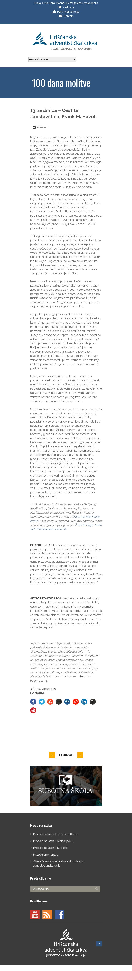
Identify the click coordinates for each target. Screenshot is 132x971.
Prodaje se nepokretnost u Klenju (55, 834)
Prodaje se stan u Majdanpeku (53, 841)
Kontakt (68, 16)
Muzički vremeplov (45, 854)
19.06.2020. (43, 127)
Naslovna (68, 7)
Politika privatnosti (68, 11)
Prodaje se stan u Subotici (50, 848)
